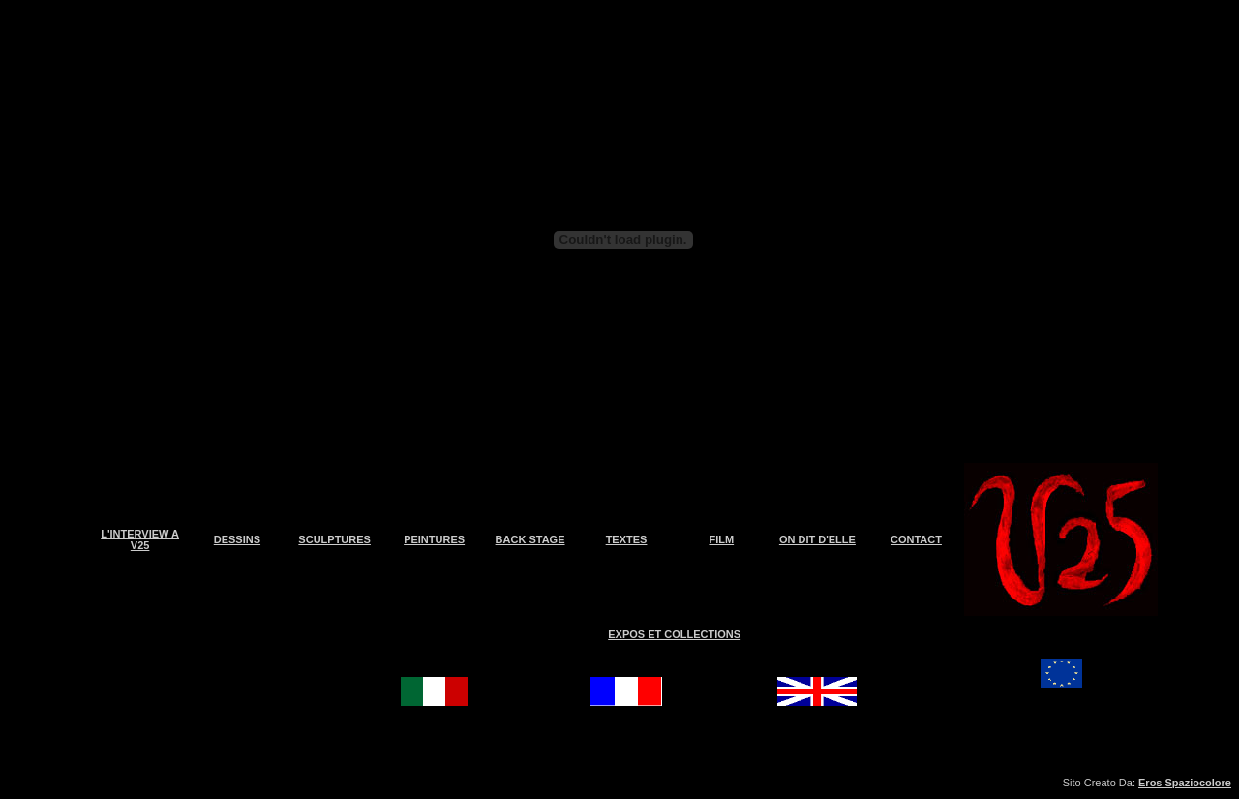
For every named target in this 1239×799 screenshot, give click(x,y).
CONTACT (916, 539)
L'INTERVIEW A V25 (140, 539)
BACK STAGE (530, 539)
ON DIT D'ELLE (817, 539)
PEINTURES (434, 539)
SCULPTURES (334, 539)
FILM (721, 539)
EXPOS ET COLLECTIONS (674, 634)
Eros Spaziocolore (1184, 782)
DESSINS (237, 539)
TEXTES (627, 539)
